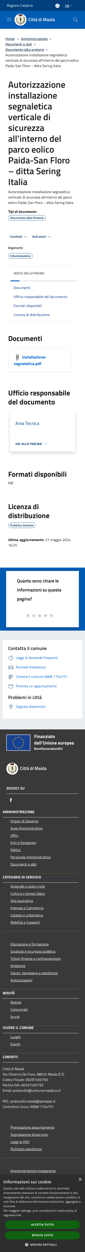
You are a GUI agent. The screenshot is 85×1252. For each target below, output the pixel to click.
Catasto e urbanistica (26, 915)
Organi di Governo (24, 821)
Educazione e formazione (29, 944)
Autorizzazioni (21, 980)
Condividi (19, 236)
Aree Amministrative (26, 828)
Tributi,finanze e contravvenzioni (35, 958)
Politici (15, 850)
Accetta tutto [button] (42, 1225)
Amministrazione (34, 38)
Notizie (15, 1002)
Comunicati (19, 1009)
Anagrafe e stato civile (27, 886)
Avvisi (15, 1016)
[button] (42, 1244)
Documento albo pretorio (24, 49)
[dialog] (42, 1213)
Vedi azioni (42, 236)
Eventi (15, 1044)
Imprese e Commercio (27, 908)
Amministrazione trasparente (33, 1170)
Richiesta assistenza (26, 1149)
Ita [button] (69, 5)
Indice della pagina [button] (29, 273)
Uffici (14, 835)
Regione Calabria (20, 5)
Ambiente (17, 965)
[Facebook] (10, 800)
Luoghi (15, 1037)
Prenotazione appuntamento (32, 1127)
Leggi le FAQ (19, 1141)
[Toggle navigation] (9, 19)
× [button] (80, 1179)
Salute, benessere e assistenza (34, 973)
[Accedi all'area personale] (57, 5)
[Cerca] (75, 20)
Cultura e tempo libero (27, 893)
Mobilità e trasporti (25, 922)
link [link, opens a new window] (18, 1215)
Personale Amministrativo (30, 857)
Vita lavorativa (21, 900)
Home (10, 38)
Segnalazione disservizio (29, 1134)
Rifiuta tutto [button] (42, 1235)
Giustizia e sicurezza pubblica (32, 951)
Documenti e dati (18, 44)
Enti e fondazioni (23, 842)
